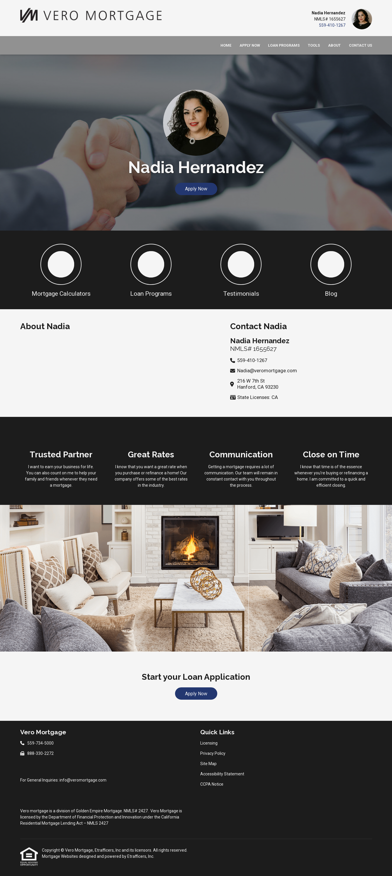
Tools (314, 45)
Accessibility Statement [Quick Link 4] (222, 774)
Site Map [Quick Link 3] (208, 763)
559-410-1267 (332, 25)
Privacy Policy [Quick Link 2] (212, 753)
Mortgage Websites (60, 856)
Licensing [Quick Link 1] (209, 743)
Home (225, 45)
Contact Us (360, 45)
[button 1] (61, 270)
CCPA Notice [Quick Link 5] (211, 784)
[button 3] (241, 270)
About (334, 45)
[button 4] (331, 270)
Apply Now (250, 45)
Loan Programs (284, 45)
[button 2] (151, 270)
